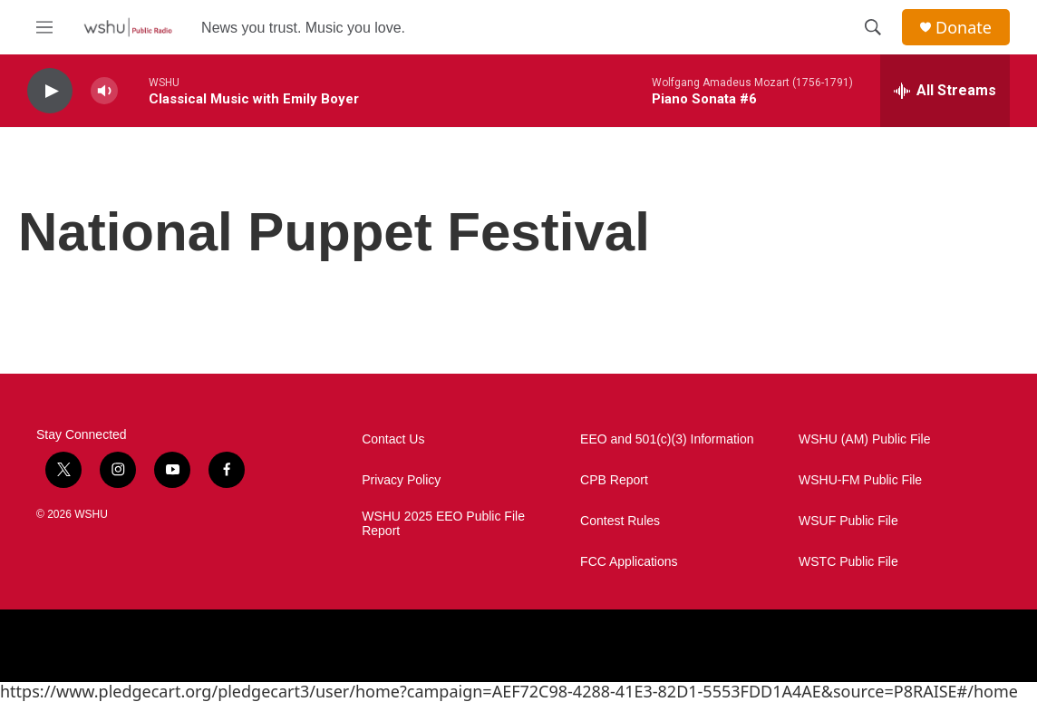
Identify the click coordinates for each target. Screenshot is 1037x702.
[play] (49, 91)
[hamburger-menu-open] (44, 27)
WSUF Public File (848, 521)
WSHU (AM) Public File (864, 439)
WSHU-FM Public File (860, 480)
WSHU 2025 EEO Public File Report (443, 524)
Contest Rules (620, 521)
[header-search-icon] (873, 27)
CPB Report (614, 480)
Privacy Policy (401, 480)
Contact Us (393, 439)
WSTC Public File (848, 562)
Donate (963, 27)
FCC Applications (628, 562)
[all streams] (945, 90)
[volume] (104, 91)
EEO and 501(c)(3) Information (666, 439)
